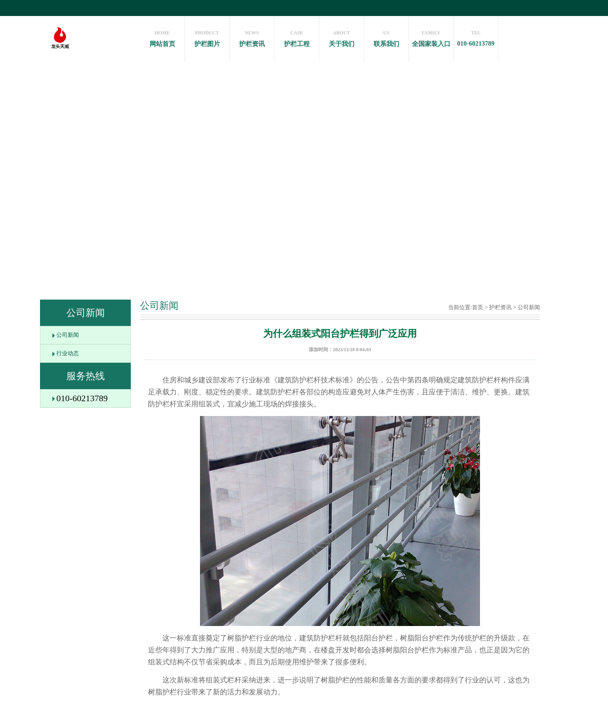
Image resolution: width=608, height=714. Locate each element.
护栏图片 (207, 36)
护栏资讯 (252, 36)
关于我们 (341, 36)
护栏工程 (296, 36)
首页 (477, 307)
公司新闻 (67, 335)
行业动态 (67, 353)
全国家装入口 (431, 36)
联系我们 (386, 36)
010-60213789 (476, 36)
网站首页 (162, 36)
